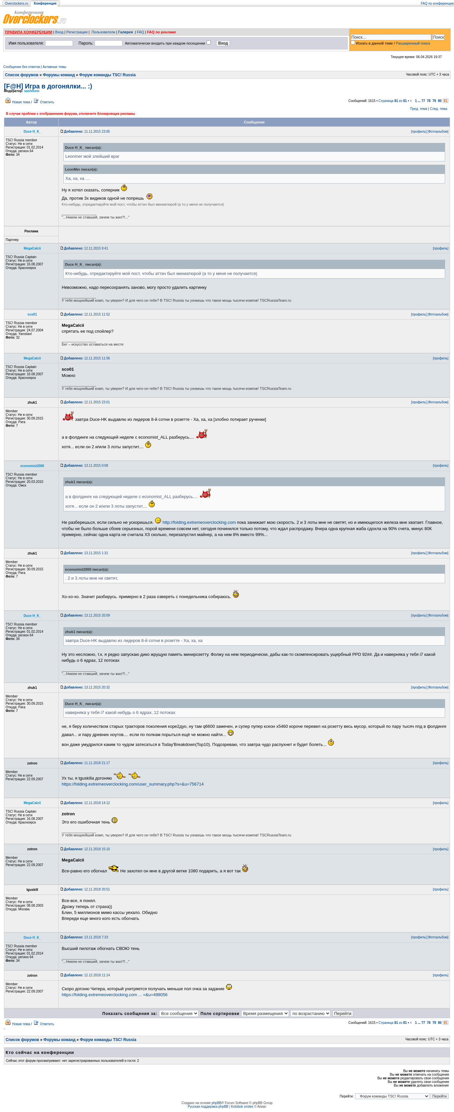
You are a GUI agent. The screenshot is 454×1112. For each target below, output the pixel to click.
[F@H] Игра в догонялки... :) (48, 86)
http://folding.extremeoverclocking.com (199, 522)
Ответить (47, 102)
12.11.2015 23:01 (87, 402)
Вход (59, 32)
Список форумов (21, 75)
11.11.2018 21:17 (87, 763)
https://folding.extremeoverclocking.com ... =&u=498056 (115, 994)
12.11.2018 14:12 (87, 803)
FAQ (140, 32)
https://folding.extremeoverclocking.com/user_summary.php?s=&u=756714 (133, 784)
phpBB (216, 1103)
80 (439, 101)
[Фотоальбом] (438, 131)
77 (423, 101)
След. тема (438, 109)
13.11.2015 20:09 (87, 615)
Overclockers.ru (16, 3)
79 (434, 101)
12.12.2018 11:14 (87, 975)
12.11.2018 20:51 (87, 889)
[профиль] (419, 131)
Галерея (125, 32)
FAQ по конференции (437, 3)
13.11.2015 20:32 (87, 687)
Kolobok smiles (242, 1106)
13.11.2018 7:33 (86, 937)
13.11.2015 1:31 (86, 553)
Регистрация (76, 32)
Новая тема (21, 102)
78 (429, 101)
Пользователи (103, 32)
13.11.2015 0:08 (86, 465)
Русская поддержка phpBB (208, 1106)
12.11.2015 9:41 (86, 248)
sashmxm (31, 91)
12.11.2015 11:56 (87, 358)
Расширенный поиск (413, 43)
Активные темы (54, 67)
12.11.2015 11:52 (87, 314)
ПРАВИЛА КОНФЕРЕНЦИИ (28, 32)
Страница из (392, 101)
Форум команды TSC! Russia (107, 75)
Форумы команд (59, 75)
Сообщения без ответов (21, 67)
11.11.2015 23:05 (87, 131)
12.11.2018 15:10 (87, 849)
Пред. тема (418, 109)
